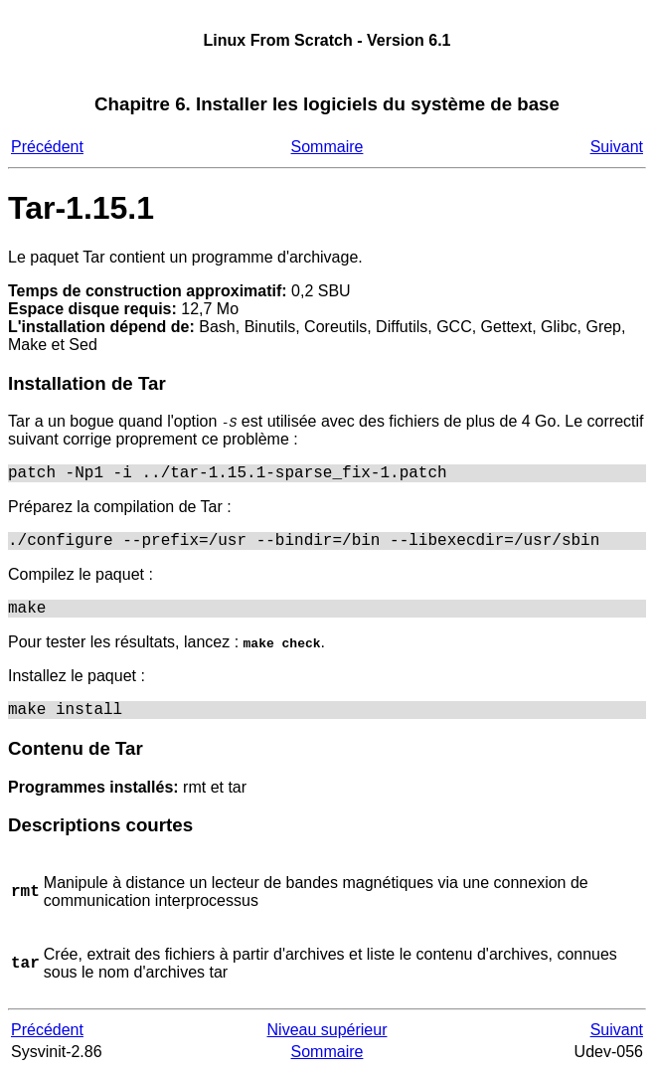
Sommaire (327, 146)
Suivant (616, 146)
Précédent (47, 146)
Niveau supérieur (327, 1029)
